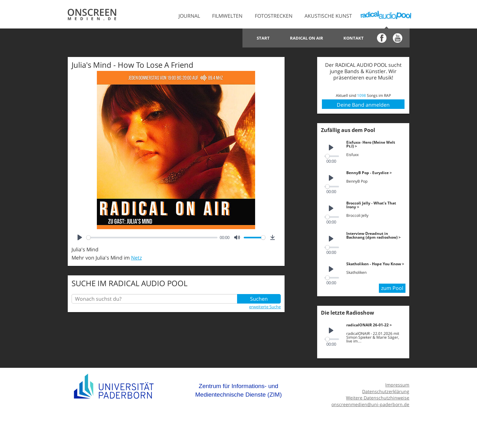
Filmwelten (227, 15)
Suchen (259, 298)
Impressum (397, 385)
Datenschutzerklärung (385, 391)
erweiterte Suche (265, 307)
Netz (136, 257)
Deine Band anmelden (363, 104)
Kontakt (353, 38)
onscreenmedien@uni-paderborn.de (370, 404)
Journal (189, 15)
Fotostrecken (273, 15)
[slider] (151, 238)
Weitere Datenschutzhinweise (377, 398)
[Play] (80, 237)
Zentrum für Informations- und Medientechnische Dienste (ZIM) (238, 390)
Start (263, 38)
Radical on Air (306, 38)
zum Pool (392, 288)
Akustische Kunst (328, 15)
